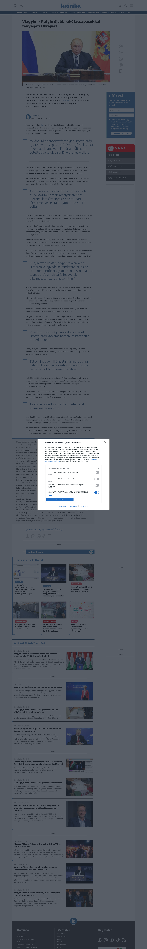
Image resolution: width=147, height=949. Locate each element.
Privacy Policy (84, 506)
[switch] (96, 472)
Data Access (73, 506)
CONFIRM (59, 499)
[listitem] (73, 468)
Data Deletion (63, 506)
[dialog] (73, 474)
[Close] (106, 443)
